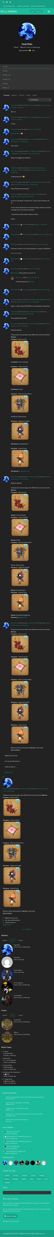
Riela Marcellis (10, 1136)
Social (39, 1179)
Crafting (7, 1175)
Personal (6, 95)
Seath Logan (26, 259)
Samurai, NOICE (31, 139)
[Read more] (25, 471)
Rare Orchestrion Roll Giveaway (38, 182)
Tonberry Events (21, 302)
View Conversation (16, 253)
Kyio (7, 1146)
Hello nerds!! (6, 1058)
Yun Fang (25, 289)
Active (13, 940)
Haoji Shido (14, 105)
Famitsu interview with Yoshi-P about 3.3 (17, 1119)
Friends (7, 75)
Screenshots (17, 1020)
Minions (24, 1179)
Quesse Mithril (11, 1081)
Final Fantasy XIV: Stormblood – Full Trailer (17, 1103)
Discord (15, 1175)
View (33, 50)
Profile (5, 71)
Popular (21, 940)
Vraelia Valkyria (18, 970)
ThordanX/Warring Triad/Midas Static (39, 299)
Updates (7, 1182)
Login (32, 11)
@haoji (31, 282)
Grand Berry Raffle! (34, 194)
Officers (16, 1032)
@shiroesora (15, 273)
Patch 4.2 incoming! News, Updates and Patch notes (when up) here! (25, 1097)
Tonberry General (46, 105)
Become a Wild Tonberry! (38, 6)
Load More (28, 929)
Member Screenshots (23, 6)
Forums (5, 83)
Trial (46, 1179)
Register (39, 11)
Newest (5, 940)
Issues (7, 1179)
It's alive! (31, 105)
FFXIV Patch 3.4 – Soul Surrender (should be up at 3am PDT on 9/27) (24, 1114)
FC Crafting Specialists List (23, 1136)
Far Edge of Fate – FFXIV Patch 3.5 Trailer (17, 1108)
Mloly (8, 1074)
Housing (42, 1175)
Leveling (15, 1179)
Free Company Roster (9, 6)
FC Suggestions (33, 151)
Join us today (10, 1216)
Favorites (21, 95)
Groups (6, 79)
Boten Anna (26, 234)
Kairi (24, 224)
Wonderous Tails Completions (11, 1072)
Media (6, 88)
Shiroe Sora (19, 277)
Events (33, 1175)
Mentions (14, 95)
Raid (31, 1179)
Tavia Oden (17, 957)
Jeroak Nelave (18, 995)
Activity (5, 66)
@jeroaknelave (16, 133)
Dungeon (24, 1175)
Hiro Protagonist (18, 983)
